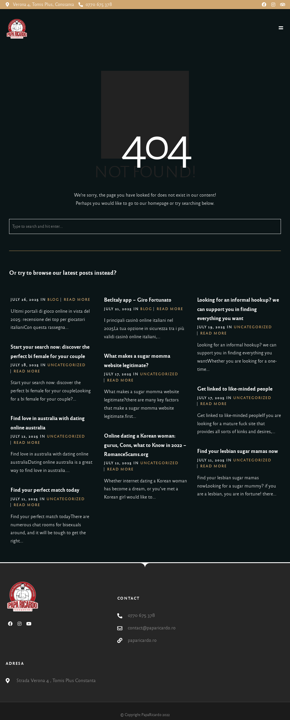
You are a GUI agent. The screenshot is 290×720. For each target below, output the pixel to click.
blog (53, 300)
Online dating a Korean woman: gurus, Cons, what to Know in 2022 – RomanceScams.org (145, 445)
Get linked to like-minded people (234, 389)
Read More (77, 300)
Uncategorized (253, 327)
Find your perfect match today (44, 490)
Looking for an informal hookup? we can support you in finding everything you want (238, 309)
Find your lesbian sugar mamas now (237, 451)
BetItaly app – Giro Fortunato (137, 300)
